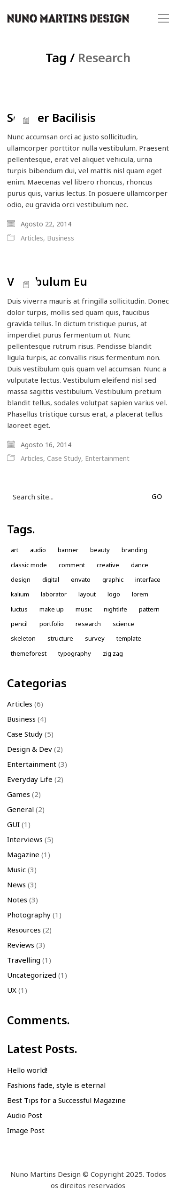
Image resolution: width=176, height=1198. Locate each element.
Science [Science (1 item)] (123, 623)
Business (60, 238)
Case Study (64, 458)
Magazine (23, 854)
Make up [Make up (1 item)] (51, 609)
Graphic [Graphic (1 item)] (112, 579)
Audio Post (24, 1115)
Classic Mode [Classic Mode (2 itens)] (29, 565)
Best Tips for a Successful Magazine (66, 1100)
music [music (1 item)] (84, 609)
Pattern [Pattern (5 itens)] (149, 609)
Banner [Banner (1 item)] (68, 550)
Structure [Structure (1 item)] (60, 638)
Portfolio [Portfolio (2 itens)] (51, 623)
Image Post (26, 1130)
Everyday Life (30, 779)
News (16, 884)
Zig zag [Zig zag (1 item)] (113, 653)
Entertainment (107, 458)
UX (11, 990)
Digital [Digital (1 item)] (50, 579)
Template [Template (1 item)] (128, 638)
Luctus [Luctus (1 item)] (19, 609)
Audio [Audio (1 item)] (38, 550)
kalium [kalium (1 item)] (20, 594)
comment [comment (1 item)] (72, 565)
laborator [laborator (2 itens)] (54, 594)
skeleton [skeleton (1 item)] (23, 638)
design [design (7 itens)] (21, 579)
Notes (17, 899)
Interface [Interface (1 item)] (148, 579)
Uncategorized (31, 975)
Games (18, 794)
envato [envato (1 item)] (81, 579)
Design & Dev (29, 749)
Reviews (20, 944)
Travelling (23, 960)
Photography (29, 914)
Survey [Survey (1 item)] (95, 638)
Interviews (25, 839)
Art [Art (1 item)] (14, 550)
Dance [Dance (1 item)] (139, 565)
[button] (163, 18)
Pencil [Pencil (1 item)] (19, 623)
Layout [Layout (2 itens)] (87, 594)
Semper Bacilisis (51, 118)
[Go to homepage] (68, 19)
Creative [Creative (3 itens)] (108, 565)
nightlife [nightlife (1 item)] (115, 609)
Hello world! (27, 1070)
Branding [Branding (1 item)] (134, 550)
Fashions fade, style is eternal (56, 1085)
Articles (32, 238)
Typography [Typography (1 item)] (74, 653)
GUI (13, 824)
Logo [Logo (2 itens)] (113, 594)
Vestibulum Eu (47, 281)
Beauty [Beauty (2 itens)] (100, 550)
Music (16, 869)
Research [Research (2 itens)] (88, 623)
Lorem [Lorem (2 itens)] (140, 594)
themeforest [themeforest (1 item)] (28, 653)
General (20, 809)
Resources (24, 929)
